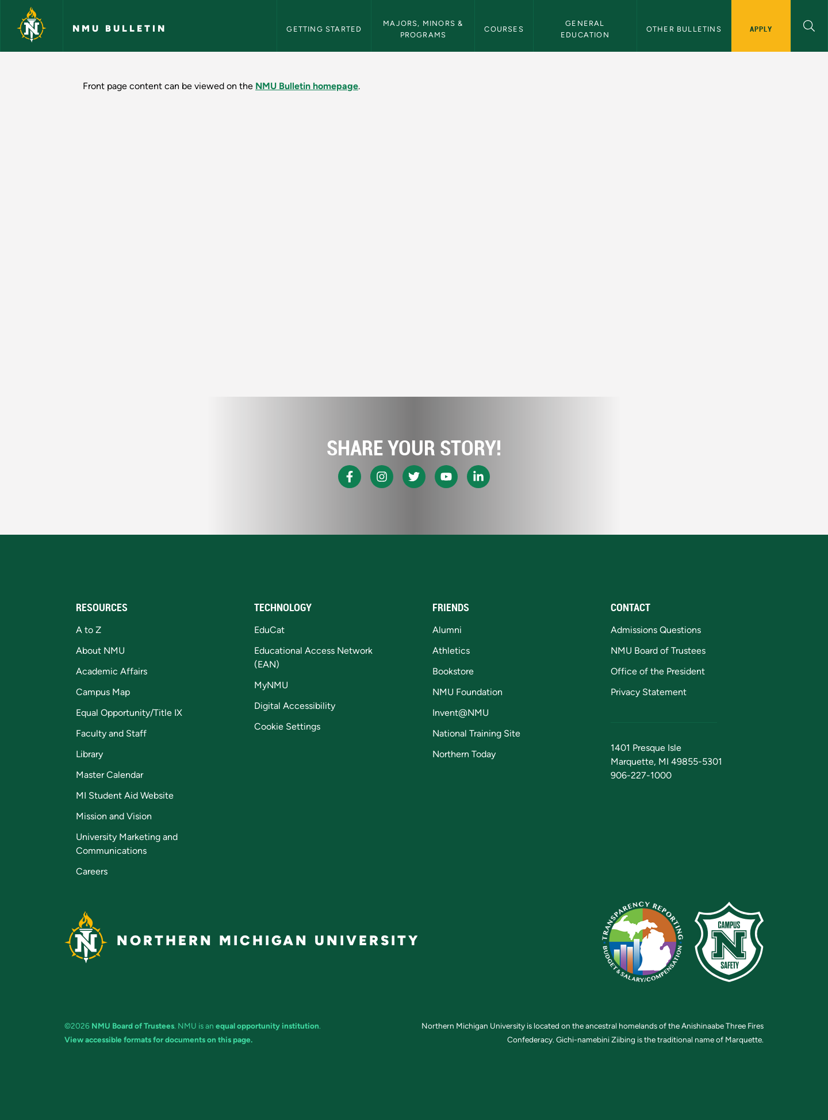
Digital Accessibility (294, 705)
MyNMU (271, 685)
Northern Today (464, 754)
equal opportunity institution (267, 1025)
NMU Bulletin (119, 28)
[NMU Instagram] (381, 476)
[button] (809, 24)
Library (89, 754)
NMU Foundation (467, 691)
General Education (585, 29)
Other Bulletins (684, 29)
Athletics (451, 650)
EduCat (269, 629)
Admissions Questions (656, 629)
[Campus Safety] (729, 942)
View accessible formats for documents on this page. (158, 1039)
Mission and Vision (114, 816)
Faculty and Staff (111, 733)
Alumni (447, 629)
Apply (761, 29)
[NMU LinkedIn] (478, 476)
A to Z (88, 629)
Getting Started (324, 29)
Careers (92, 871)
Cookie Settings (287, 726)
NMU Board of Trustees (658, 650)
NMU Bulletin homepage (306, 85)
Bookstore (453, 671)
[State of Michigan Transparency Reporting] (642, 942)
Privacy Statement (649, 691)
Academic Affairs (111, 671)
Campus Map (103, 691)
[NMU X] (413, 476)
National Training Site (476, 733)
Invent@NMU (460, 712)
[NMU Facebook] (349, 476)
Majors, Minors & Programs (424, 29)
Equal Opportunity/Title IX (129, 712)
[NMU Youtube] (446, 476)
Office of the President (658, 671)
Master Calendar (109, 774)
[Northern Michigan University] (31, 26)
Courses (503, 29)
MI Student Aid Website (125, 795)
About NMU (100, 650)
